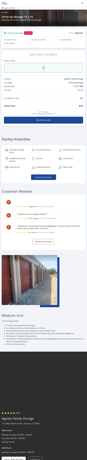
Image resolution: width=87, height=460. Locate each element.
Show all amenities (43, 177)
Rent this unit (43, 120)
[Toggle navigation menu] (83, 3)
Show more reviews (43, 241)
